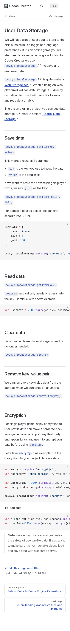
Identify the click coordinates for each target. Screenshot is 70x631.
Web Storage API (16, 85)
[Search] (41, 6)
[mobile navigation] (64, 6)
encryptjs (25, 453)
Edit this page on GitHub (22, 568)
